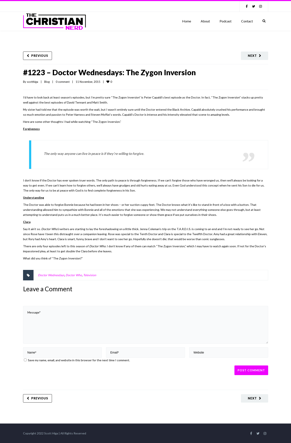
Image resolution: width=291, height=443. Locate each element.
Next (252, 55)
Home (186, 21)
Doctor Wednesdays (51, 275)
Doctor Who (74, 275)
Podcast (226, 21)
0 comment (63, 81)
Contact (247, 21)
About (205, 21)
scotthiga (32, 81)
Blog (47, 81)
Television (89, 275)
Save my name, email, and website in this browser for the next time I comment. (79, 360)
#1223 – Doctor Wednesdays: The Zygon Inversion (109, 72)
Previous (39, 55)
